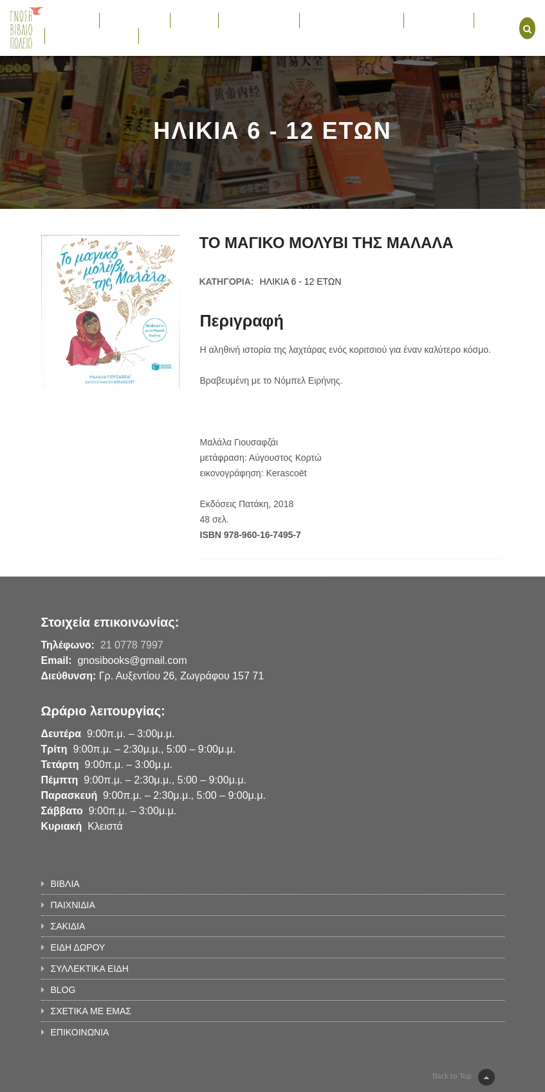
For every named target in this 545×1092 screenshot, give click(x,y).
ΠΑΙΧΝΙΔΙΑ (134, 20)
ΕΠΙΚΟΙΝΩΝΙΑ (174, 35)
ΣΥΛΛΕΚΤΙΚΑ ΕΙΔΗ (351, 20)
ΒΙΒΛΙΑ (72, 20)
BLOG (493, 20)
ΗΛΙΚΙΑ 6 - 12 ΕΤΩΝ (300, 281)
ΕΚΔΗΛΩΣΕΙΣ (439, 20)
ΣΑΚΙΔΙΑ (194, 20)
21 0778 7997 (131, 645)
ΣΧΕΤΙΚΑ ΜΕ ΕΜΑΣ (91, 35)
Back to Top (463, 1077)
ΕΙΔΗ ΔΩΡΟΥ (259, 20)
